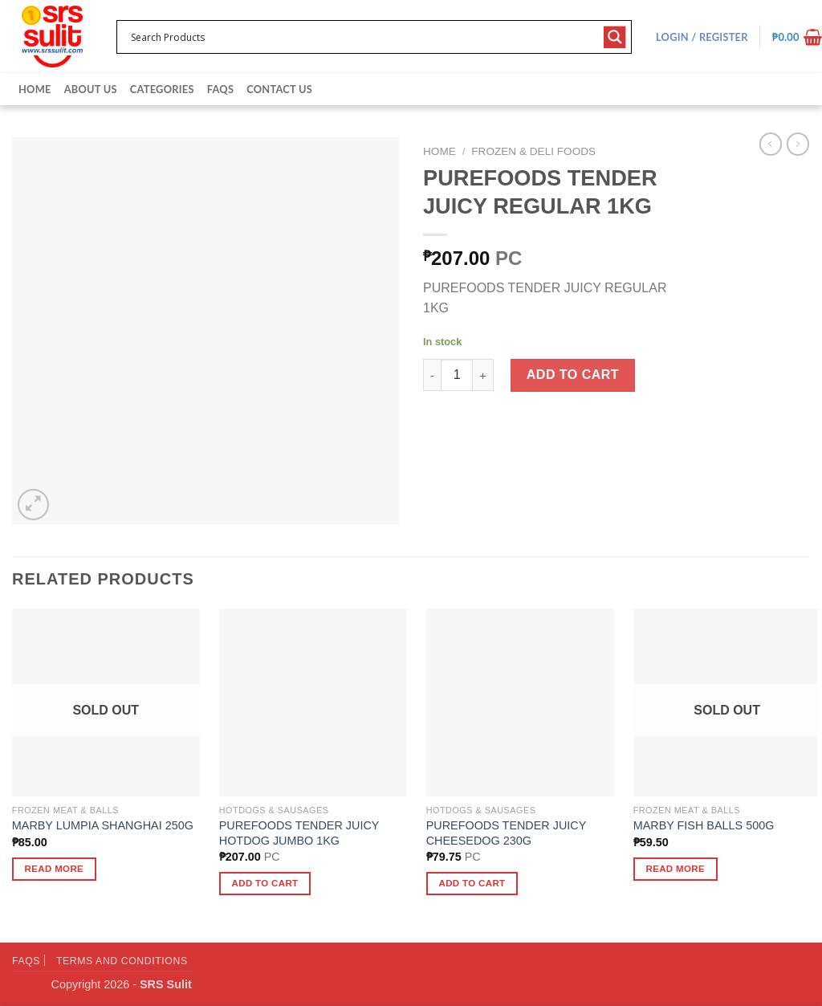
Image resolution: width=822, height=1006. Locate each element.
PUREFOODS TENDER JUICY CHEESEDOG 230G (506, 833)
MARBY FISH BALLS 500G (704, 825)
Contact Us (279, 89)
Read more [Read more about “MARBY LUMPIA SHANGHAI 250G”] (54, 869)
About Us (90, 89)
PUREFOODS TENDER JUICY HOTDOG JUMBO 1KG (299, 833)
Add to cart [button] (265, 883)
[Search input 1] (363, 37)
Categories (162, 89)
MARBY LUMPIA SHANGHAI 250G (102, 825)
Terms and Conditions (122, 961)
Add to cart (573, 374)
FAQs (220, 89)
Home (34, 89)
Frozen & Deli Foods (533, 151)
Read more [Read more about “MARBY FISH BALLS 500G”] (675, 869)
